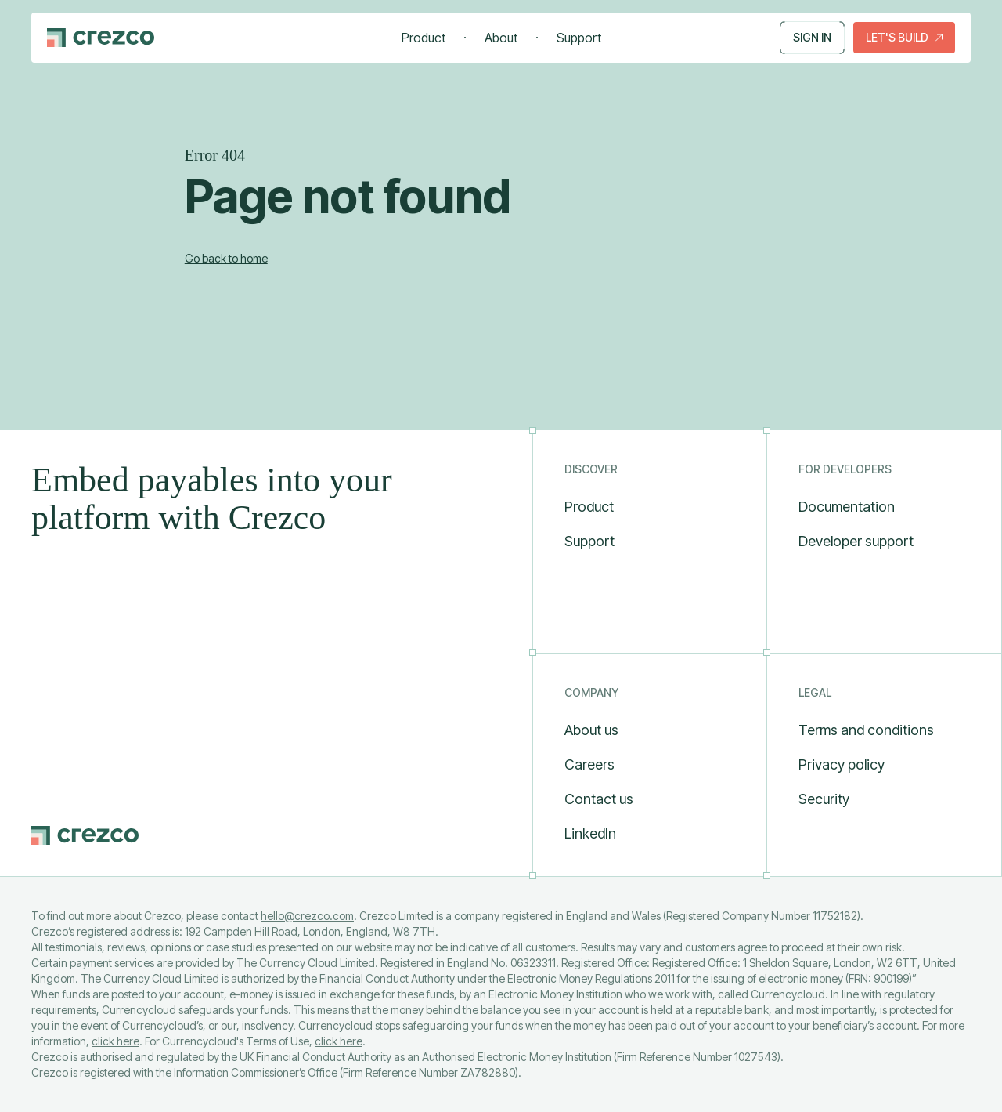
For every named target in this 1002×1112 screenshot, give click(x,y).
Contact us (598, 799)
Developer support (856, 541)
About (501, 37)
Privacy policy (841, 764)
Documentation (846, 506)
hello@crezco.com (307, 915)
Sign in (812, 37)
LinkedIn (590, 833)
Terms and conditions (866, 730)
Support (579, 37)
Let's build (904, 37)
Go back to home (226, 258)
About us (591, 730)
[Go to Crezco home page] (100, 37)
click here (115, 1041)
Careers (589, 764)
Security (823, 799)
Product (423, 37)
